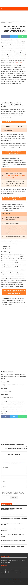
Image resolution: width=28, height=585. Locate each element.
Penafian (15, 579)
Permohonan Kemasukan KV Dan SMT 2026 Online (14, 518)
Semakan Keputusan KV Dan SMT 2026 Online (12, 514)
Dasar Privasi (10, 579)
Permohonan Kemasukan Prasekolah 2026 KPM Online (13, 541)
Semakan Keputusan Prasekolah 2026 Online (12, 546)
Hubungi (18, 579)
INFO (7, 21)
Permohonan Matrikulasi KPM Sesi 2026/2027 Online (12, 535)
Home (2, 21)
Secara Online (18, 62)
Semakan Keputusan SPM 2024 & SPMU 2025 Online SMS (12, 529)
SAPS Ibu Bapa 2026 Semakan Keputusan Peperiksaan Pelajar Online (11, 509)
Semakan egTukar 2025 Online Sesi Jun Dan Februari (12, 523)
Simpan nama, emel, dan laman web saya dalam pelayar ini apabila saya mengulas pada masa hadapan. (13, 494)
